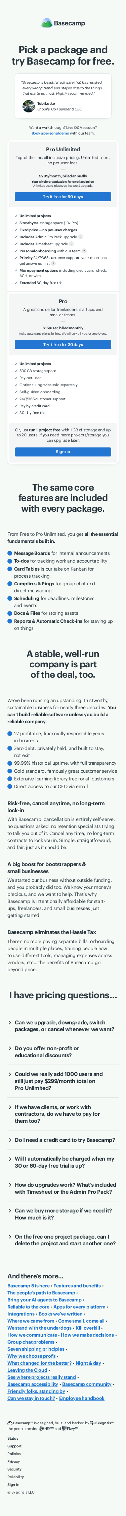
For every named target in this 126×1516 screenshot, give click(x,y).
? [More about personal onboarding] (84, 251)
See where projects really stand (41, 1377)
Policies (13, 1453)
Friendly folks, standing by (36, 1391)
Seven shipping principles (35, 1349)
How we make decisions (87, 1335)
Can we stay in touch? (31, 1398)
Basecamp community (86, 1384)
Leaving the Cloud (27, 1370)
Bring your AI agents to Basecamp (44, 1300)
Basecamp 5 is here (28, 1286)
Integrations (21, 1314)
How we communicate (32, 1335)
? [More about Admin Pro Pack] (80, 237)
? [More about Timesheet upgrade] (71, 244)
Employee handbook (82, 1398)
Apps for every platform (79, 1307)
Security (14, 1469)
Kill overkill (88, 1328)
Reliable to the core (28, 1307)
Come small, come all (81, 1321)
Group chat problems (30, 1342)
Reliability (15, 1477)
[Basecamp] (20, 1423)
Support (14, 1446)
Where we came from (30, 1321)
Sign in (13, 1484)
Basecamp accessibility (32, 1384)
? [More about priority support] (53, 263)
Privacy (13, 1461)
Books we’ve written (61, 1314)
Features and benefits (77, 1286)
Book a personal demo (50, 133)
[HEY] (46, 1429)
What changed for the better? (39, 1363)
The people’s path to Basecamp (41, 1293)
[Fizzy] (70, 1429)
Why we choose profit (31, 1356)
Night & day (88, 1363)
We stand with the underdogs (39, 1328)
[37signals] (102, 1423)
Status (12, 1438)
